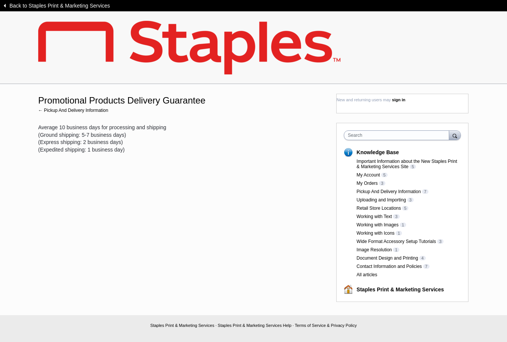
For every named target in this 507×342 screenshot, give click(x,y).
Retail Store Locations (379, 208)
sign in (398, 99)
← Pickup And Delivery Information (73, 110)
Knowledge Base (378, 152)
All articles (367, 274)
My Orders (367, 183)
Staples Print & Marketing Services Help (254, 325)
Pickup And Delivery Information (389, 191)
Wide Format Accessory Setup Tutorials (396, 241)
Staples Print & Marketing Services (400, 289)
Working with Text (374, 216)
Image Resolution (374, 249)
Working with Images (378, 224)
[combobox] (398, 135)
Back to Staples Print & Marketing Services (59, 6)
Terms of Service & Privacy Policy (326, 325)
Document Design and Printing (387, 258)
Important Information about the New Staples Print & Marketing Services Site (407, 164)
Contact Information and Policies (389, 266)
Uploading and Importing (381, 200)
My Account (368, 175)
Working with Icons (375, 233)
